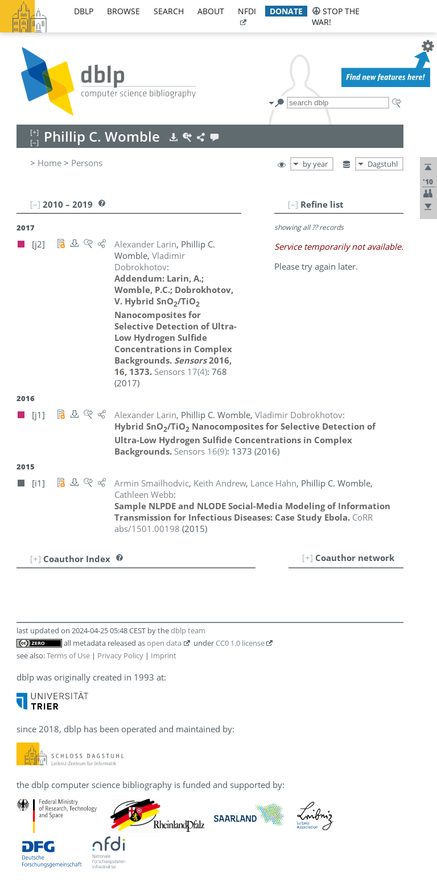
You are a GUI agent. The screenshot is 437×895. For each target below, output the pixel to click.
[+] (307, 557)
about (210, 11)
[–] (293, 204)
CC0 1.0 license (240, 643)
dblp (83, 11)
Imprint (163, 655)
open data (164, 643)
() (180, 371)
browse (123, 11)
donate (286, 11)
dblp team (188, 630)
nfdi (247, 11)
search (169, 11)
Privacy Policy (120, 655)
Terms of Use (68, 655)
